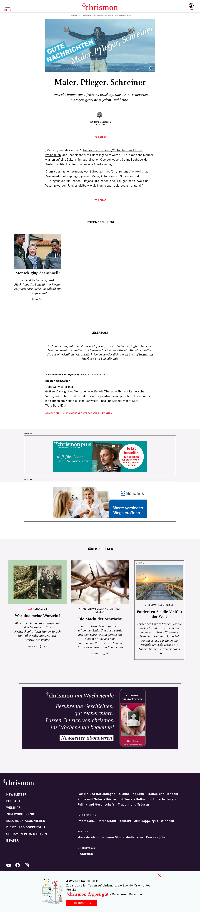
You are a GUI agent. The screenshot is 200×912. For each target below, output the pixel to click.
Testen (164, 7)
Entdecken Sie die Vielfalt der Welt (159, 614)
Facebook (88, 359)
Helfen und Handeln (163, 794)
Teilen (99, 137)
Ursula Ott (37, 299)
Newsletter (16, 794)
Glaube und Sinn (131, 794)
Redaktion (85, 854)
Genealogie (40, 608)
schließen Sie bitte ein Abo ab (118, 350)
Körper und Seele (119, 799)
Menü (7, 10)
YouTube (8, 865)
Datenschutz (107, 821)
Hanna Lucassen (102, 122)
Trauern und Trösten (133, 804)
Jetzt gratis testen (82, 903)
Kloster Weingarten (57, 381)
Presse (151, 837)
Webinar (13, 808)
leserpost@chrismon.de (90, 355)
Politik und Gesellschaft (96, 804)
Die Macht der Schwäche (100, 619)
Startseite (74, 16)
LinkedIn (106, 359)
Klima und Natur (90, 799)
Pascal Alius (33, 646)
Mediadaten (134, 837)
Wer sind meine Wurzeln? (37, 615)
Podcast (13, 801)
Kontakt (125, 821)
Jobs (162, 837)
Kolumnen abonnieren (25, 821)
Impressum (86, 821)
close (159, 875)
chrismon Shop (111, 837)
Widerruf (168, 821)
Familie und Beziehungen (96, 794)
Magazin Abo (87, 837)
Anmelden (191, 7)
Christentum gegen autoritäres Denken (100, 610)
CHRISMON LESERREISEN (159, 604)
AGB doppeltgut (146, 821)
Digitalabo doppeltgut (25, 827)
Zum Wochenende (21, 814)
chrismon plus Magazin (26, 834)
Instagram (146, 355)
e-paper (12, 840)
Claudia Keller (96, 653)
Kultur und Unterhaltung (155, 799)
